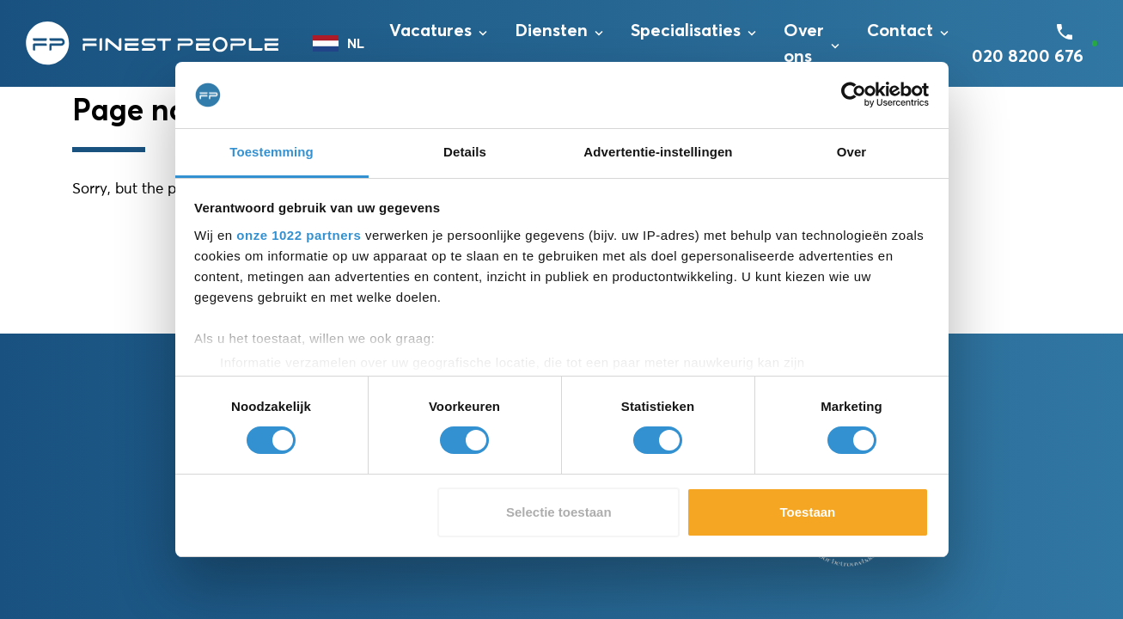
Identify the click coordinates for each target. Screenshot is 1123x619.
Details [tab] (464, 151)
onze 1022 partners (298, 235)
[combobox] (342, 43)
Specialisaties (686, 31)
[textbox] (342, 44)
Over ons (804, 43)
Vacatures (430, 31)
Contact (900, 31)
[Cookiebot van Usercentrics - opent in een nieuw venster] (853, 94)
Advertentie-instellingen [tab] (657, 151)
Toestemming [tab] (271, 151)
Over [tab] (852, 151)
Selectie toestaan (559, 512)
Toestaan (808, 512)
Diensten (551, 31)
